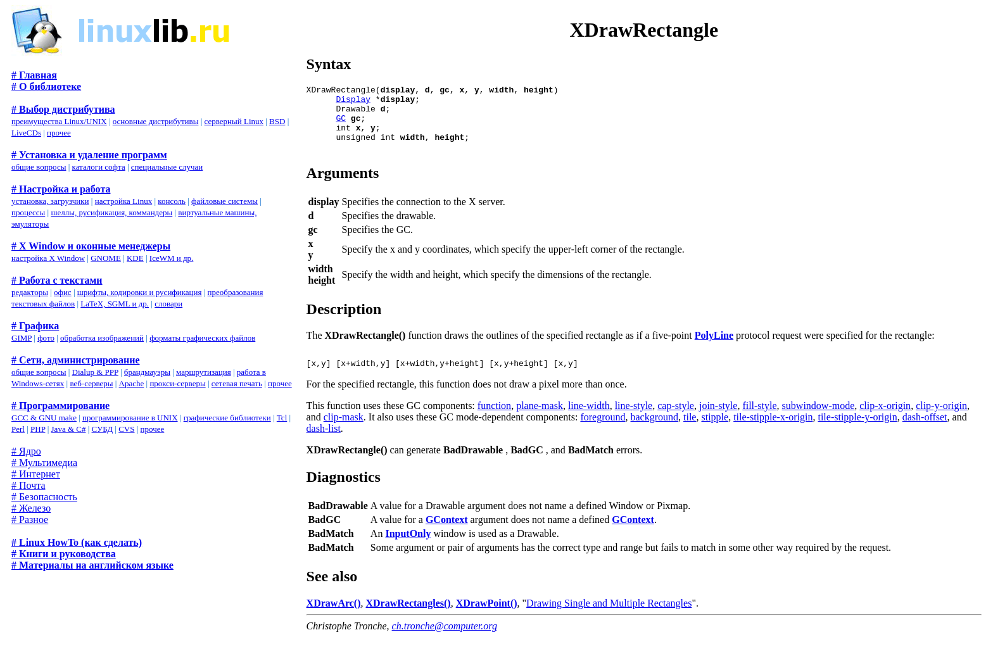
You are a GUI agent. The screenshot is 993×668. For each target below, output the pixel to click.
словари (168, 303)
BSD (277, 121)
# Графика (35, 325)
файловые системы (224, 201)
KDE (135, 258)
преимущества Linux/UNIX (59, 121)
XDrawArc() (334, 620)
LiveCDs (26, 132)
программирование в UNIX (130, 417)
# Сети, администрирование (75, 360)
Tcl (282, 417)
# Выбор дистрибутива (63, 109)
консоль (172, 201)
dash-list (324, 445)
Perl (18, 429)
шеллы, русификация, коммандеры (111, 212)
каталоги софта (98, 167)
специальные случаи (167, 167)
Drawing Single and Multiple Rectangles (609, 620)
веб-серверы (91, 383)
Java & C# (68, 429)
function (494, 422)
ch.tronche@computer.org (444, 643)
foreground (602, 434)
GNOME (106, 258)
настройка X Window (48, 258)
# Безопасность (44, 496)
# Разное (29, 519)
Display (353, 102)
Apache (131, 383)
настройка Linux (124, 201)
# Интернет (35, 474)
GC (341, 125)
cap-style (675, 422)
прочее (59, 132)
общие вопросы (38, 167)
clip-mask (344, 434)
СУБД (102, 429)
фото (45, 338)
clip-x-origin (885, 422)
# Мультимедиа (44, 462)
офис (63, 292)
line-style (634, 422)
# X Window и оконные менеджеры (90, 246)
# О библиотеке (46, 86)
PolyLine (714, 348)
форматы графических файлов (202, 338)
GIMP (21, 338)
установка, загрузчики (50, 201)
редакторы (29, 292)
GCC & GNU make (44, 417)
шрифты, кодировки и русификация (139, 292)
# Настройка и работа (60, 189)
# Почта (28, 485)
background (655, 434)
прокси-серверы (177, 383)
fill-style (759, 422)
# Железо (31, 508)
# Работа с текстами (57, 280)
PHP (37, 429)
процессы (28, 212)
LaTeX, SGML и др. (114, 303)
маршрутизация (203, 372)
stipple (714, 434)
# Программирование (60, 405)
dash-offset (924, 434)
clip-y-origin (941, 422)
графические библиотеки (227, 417)
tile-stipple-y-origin (857, 434)
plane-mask (539, 422)
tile (689, 434)
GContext (447, 536)
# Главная (34, 75)
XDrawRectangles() (408, 620)
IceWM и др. (171, 258)
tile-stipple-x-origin (773, 434)
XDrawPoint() (486, 620)
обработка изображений (102, 338)
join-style (718, 422)
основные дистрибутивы (156, 121)
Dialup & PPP (95, 372)
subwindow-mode (818, 422)
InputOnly (408, 550)
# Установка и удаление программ (89, 154)
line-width (589, 422)
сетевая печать (237, 383)
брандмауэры (147, 372)
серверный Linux (234, 121)
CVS (126, 429)
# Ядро (26, 451)
